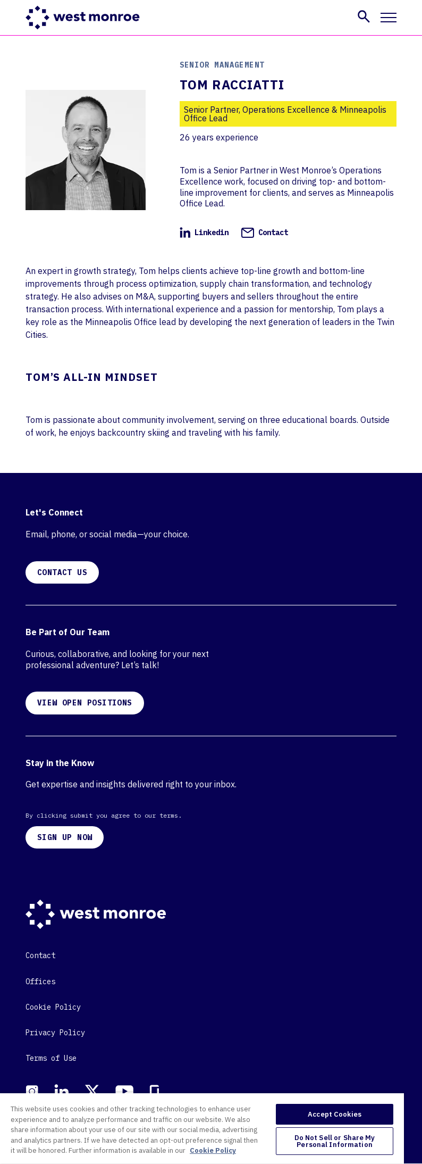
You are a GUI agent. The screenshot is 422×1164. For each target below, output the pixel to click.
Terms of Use (51, 1058)
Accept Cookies (334, 1114)
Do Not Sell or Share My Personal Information (334, 1141)
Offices (40, 981)
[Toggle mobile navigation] (388, 18)
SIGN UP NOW (64, 837)
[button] (364, 16)
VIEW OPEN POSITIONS (84, 703)
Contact (264, 232)
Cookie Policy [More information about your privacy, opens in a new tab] (213, 1150)
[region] (202, 1128)
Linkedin (204, 232)
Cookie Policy (53, 1007)
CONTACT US (62, 572)
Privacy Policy (55, 1032)
